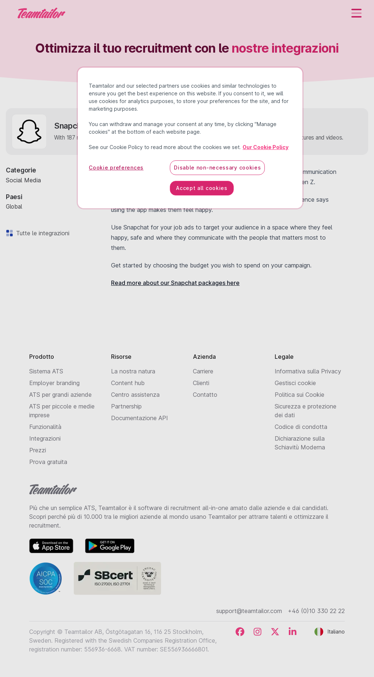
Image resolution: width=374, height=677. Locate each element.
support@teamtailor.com (249, 611)
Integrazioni (45, 438)
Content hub (128, 383)
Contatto (205, 394)
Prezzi (37, 450)
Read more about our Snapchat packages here (175, 282)
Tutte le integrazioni (41, 233)
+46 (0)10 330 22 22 (316, 611)
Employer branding (54, 383)
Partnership (126, 406)
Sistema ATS (46, 371)
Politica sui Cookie (299, 394)
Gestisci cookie (295, 383)
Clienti (201, 383)
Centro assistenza (135, 394)
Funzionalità (45, 426)
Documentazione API (139, 418)
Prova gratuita (48, 461)
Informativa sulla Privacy (308, 371)
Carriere (203, 371)
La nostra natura (133, 371)
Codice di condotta (301, 426)
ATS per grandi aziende (60, 394)
